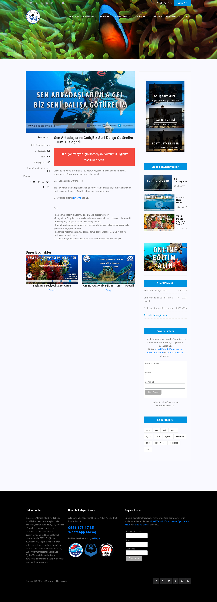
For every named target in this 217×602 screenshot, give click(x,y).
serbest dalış (160, 443)
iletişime (77, 198)
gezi (148, 449)
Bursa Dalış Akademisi (37, 168)
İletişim (187, 17)
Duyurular (140, 17)
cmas (173, 430)
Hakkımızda (88, 17)
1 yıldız (168, 436)
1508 (43, 156)
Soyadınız (149, 382)
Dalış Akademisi (38, 145)
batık (158, 436)
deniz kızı (174, 443)
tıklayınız (97, 538)
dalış (148, 430)
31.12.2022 (40, 151)
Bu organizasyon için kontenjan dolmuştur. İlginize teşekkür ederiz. (94, 157)
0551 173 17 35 (81, 528)
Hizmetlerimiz (121, 17)
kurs (40, 137)
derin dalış (180, 436)
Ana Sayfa (74, 17)
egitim (46, 137)
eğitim (148, 436)
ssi (164, 430)
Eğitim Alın (182, 3)
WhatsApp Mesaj (82, 532)
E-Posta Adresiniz (153, 363)
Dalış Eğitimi (40, 162)
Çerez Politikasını (175, 352)
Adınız (148, 372)
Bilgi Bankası (172, 17)
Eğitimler (104, 17)
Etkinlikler (155, 17)
